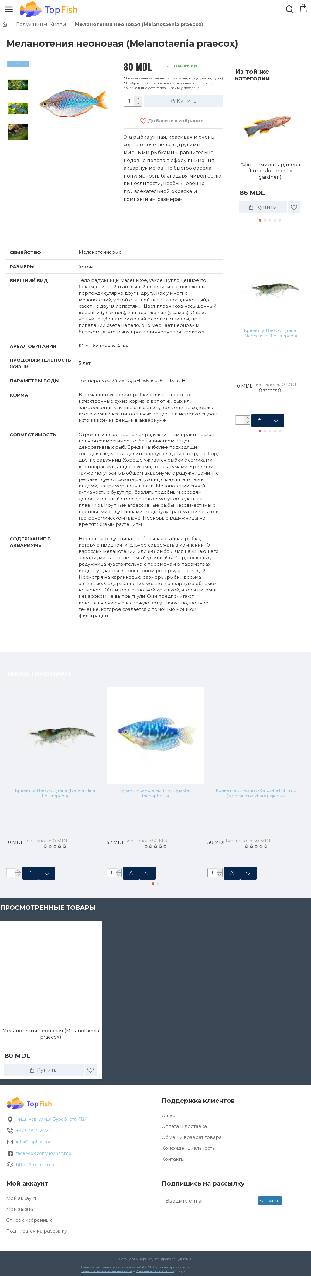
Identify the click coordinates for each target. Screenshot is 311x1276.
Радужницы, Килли (41, 24)
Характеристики (38, 232)
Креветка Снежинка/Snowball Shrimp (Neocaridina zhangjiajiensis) (256, 793)
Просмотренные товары (48, 907)
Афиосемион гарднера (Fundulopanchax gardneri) (270, 171)
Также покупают (268, 241)
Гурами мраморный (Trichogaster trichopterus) (155, 793)
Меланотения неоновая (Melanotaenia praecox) (50, 1034)
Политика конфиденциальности (106, 1271)
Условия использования (155, 1271)
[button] (260, 220)
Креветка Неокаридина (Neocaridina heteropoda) (270, 333)
